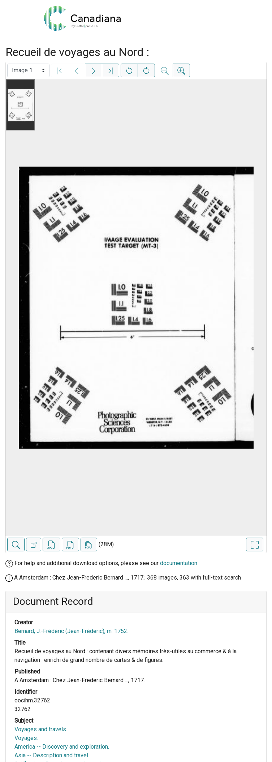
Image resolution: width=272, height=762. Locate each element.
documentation (178, 563)
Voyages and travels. (40, 729)
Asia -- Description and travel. (51, 755)
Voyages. (26, 738)
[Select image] (28, 70)
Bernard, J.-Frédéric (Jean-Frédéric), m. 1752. (71, 631)
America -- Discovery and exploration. (61, 746)
